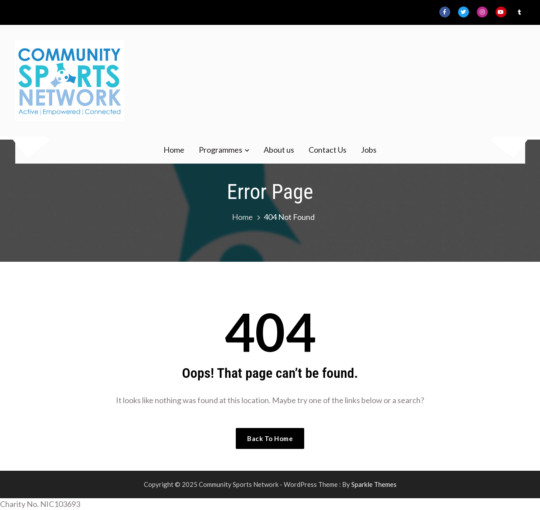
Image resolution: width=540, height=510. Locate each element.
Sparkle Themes (374, 484)
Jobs (369, 149)
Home (173, 149)
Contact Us (327, 149)
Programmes (220, 149)
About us (279, 149)
